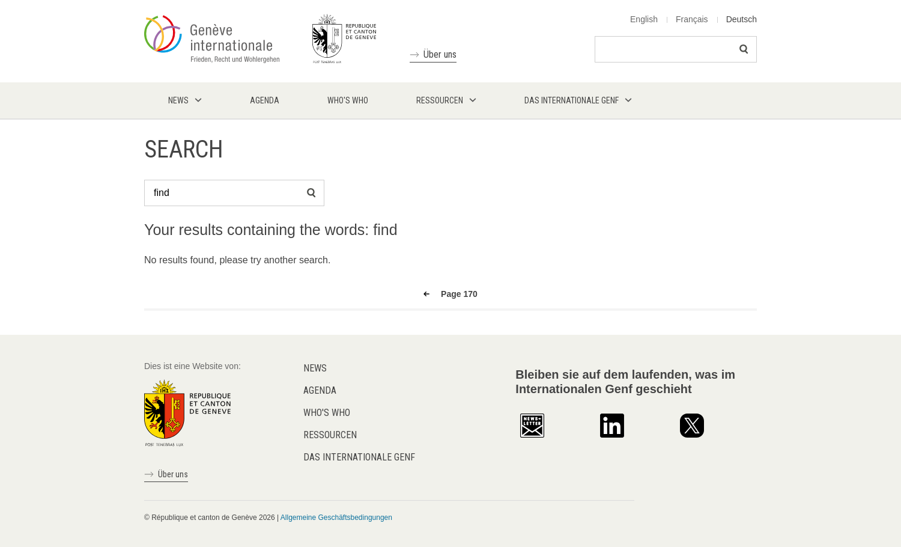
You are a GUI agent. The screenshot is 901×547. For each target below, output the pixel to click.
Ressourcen (330, 435)
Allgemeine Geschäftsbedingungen (336, 517)
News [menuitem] (178, 100)
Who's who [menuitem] (347, 100)
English (644, 19)
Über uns (440, 54)
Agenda (319, 390)
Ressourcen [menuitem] (439, 100)
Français (692, 19)
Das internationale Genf (359, 457)
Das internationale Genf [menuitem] (571, 100)
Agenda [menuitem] (264, 100)
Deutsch (741, 19)
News (315, 368)
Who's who (326, 412)
